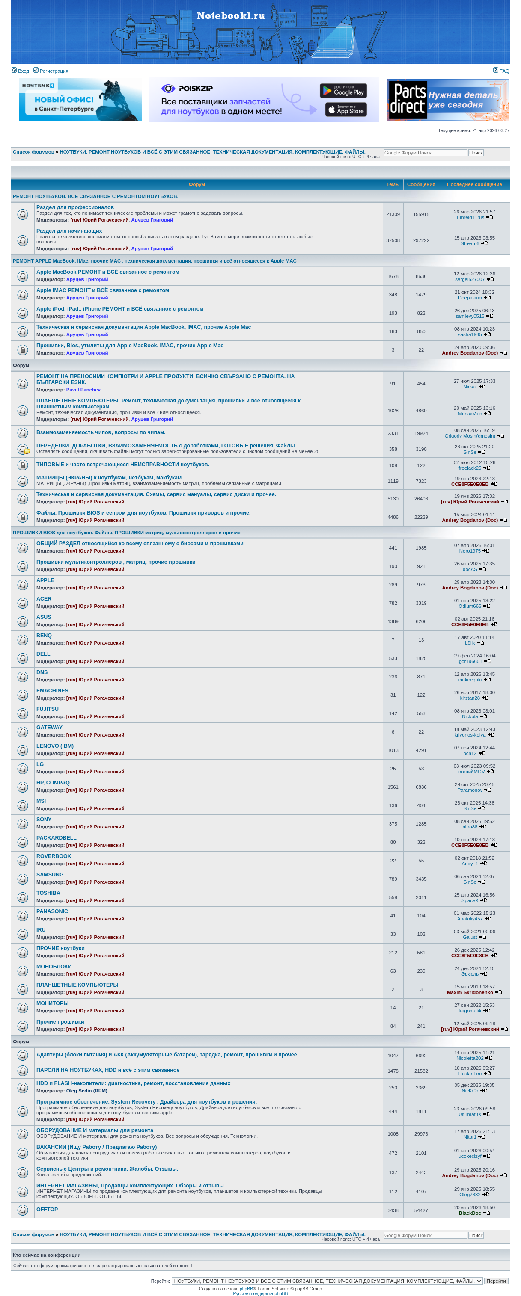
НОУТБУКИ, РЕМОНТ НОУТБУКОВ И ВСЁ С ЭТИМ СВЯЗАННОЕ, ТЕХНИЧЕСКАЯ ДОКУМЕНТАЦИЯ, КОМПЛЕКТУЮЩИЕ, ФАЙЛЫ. (213, 151)
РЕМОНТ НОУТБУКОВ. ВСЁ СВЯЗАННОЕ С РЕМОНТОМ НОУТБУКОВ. (96, 196)
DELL (43, 654)
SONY (43, 820)
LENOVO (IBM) (55, 746)
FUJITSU (47, 709)
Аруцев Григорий (152, 219)
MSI (41, 801)
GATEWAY (49, 728)
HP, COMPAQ (53, 783)
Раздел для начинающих (69, 231)
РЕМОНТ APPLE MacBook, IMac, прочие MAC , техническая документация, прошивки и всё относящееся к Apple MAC (155, 260)
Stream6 (470, 243)
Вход (20, 71)
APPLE (45, 580)
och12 (469, 753)
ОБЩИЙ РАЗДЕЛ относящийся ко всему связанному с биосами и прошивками (140, 544)
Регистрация (50, 71)
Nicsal (469, 386)
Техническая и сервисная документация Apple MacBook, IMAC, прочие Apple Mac (143, 327)
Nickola (470, 716)
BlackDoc (470, 1213)
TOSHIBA (48, 893)
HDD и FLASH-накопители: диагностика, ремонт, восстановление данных (133, 1083)
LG (40, 764)
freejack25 (470, 467)
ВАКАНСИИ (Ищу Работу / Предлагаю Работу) (96, 1147)
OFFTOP (47, 1210)
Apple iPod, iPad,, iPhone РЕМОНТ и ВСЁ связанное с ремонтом (119, 309)
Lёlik (470, 642)
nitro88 (469, 826)
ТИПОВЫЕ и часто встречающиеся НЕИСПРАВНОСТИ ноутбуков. (122, 465)
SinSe (470, 452)
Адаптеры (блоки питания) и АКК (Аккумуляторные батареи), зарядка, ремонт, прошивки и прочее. (167, 1055)
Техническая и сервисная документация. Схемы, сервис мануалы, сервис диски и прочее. (156, 494)
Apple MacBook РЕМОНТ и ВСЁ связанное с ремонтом (107, 272)
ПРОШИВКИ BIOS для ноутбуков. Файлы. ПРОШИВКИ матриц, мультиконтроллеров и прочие (127, 532)
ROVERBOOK (53, 856)
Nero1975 (470, 550)
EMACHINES (52, 691)
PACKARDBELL (56, 838)
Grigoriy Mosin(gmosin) (470, 435)
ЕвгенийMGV (470, 771)
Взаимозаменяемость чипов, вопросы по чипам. (101, 432)
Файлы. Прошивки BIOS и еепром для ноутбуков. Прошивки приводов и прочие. (143, 513)
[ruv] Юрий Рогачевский (100, 219)
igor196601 (470, 661)
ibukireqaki (470, 679)
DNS (42, 672)
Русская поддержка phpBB (260, 1293)
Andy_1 (470, 863)
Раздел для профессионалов (75, 207)
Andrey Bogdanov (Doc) (470, 352)
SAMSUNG (50, 875)
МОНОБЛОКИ (53, 967)
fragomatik (469, 1010)
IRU (40, 930)
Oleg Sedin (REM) (86, 1090)
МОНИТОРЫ (52, 1003)
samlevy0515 (470, 316)
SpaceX (470, 900)
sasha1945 (470, 334)
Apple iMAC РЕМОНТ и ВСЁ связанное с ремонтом (102, 290)
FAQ (501, 71)
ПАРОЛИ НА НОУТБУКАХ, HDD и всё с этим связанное (107, 1070)
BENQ (44, 636)
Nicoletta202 (470, 1058)
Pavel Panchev (83, 389)
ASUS (43, 617)
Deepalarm (470, 297)
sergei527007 (470, 279)
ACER (43, 599)
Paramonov (470, 790)
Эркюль (470, 973)
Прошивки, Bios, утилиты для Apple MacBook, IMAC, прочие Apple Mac (129, 346)
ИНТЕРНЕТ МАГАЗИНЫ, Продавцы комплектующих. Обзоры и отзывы (130, 1186)
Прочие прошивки (60, 1022)
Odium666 (470, 606)
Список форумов (33, 151)
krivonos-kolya (469, 734)
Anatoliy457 (470, 918)
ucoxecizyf (469, 1156)
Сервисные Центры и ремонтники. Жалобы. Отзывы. (107, 1169)
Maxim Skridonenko (470, 992)
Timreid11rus (470, 217)
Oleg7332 (470, 1194)
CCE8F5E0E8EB (470, 484)
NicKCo (470, 1090)
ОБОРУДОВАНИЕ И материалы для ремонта (94, 1130)
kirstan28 (470, 698)
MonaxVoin (470, 413)
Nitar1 (470, 1136)
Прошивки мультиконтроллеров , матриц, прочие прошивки (116, 562)
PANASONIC (52, 911)
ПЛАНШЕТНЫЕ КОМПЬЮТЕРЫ (77, 985)
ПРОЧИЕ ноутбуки (60, 948)
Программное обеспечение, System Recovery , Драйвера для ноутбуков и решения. (146, 1102)
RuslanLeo (470, 1073)
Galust (470, 937)
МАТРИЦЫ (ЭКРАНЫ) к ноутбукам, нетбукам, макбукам (109, 478)
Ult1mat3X (469, 1114)
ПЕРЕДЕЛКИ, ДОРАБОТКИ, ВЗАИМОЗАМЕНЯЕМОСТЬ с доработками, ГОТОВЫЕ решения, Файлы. (166, 446)
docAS (470, 569)
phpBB (246, 1289)
